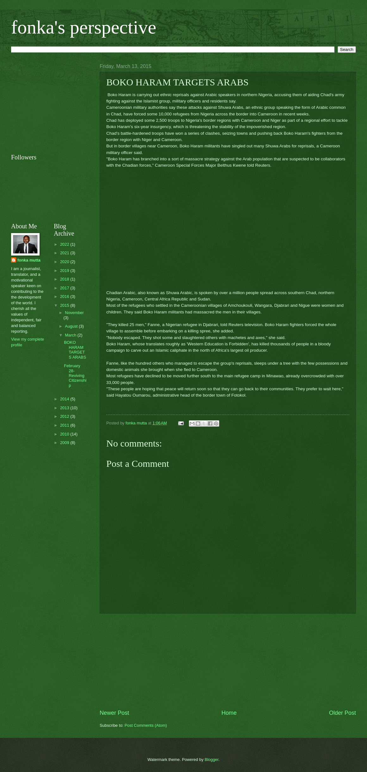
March (71, 335)
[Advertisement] (227, 661)
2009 (65, 442)
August (72, 326)
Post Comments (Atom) (146, 725)
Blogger (212, 759)
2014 (65, 399)
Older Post (342, 713)
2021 (65, 252)
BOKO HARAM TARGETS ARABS (75, 349)
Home (229, 713)
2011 (65, 425)
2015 (65, 305)
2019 (65, 270)
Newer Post (114, 713)
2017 (65, 288)
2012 (65, 416)
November (74, 312)
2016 (65, 296)
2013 (65, 407)
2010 (65, 434)
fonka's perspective (83, 27)
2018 (65, 279)
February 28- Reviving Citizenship (75, 375)
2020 (65, 261)
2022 (65, 244)
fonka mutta (28, 260)
